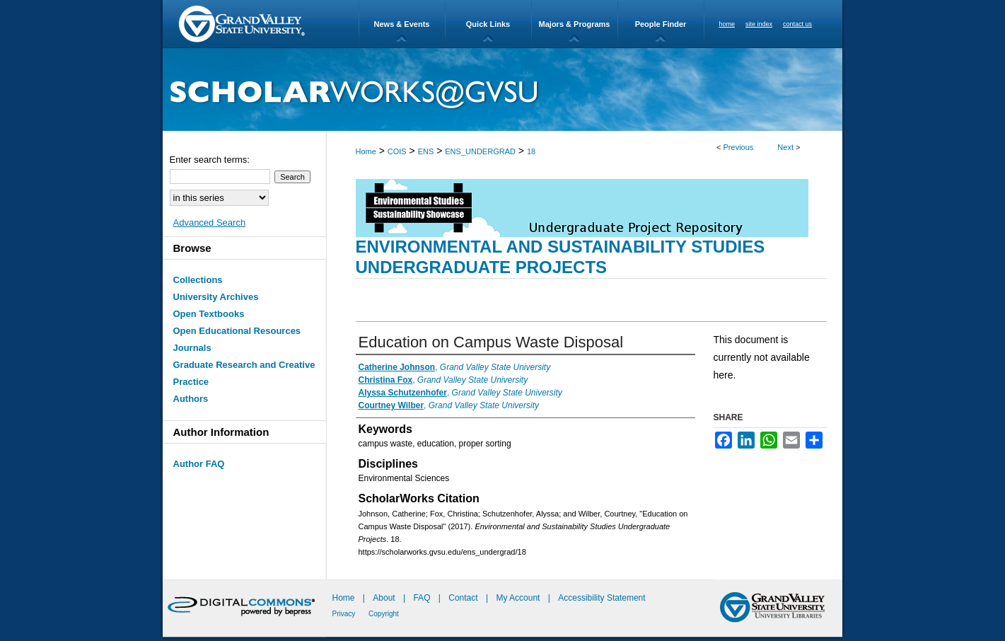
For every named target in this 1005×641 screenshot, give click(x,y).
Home (366, 151)
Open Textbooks (209, 313)
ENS (426, 151)
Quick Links (488, 24)
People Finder (661, 24)
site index (758, 24)
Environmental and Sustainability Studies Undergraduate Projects (560, 257)
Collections (198, 280)
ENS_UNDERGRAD (480, 151)
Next (785, 147)
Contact (462, 598)
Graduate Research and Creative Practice (244, 373)
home (727, 24)
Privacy (345, 614)
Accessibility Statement (601, 598)
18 (531, 151)
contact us (797, 24)
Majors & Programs (574, 24)
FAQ (422, 598)
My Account (519, 598)
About (385, 598)
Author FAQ (199, 463)
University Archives (216, 296)
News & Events (402, 24)
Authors (191, 398)
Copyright (383, 614)
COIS (397, 151)
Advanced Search (209, 222)
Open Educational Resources (237, 330)
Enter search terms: (210, 159)
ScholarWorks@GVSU (502, 89)
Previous (739, 147)
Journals (192, 347)
